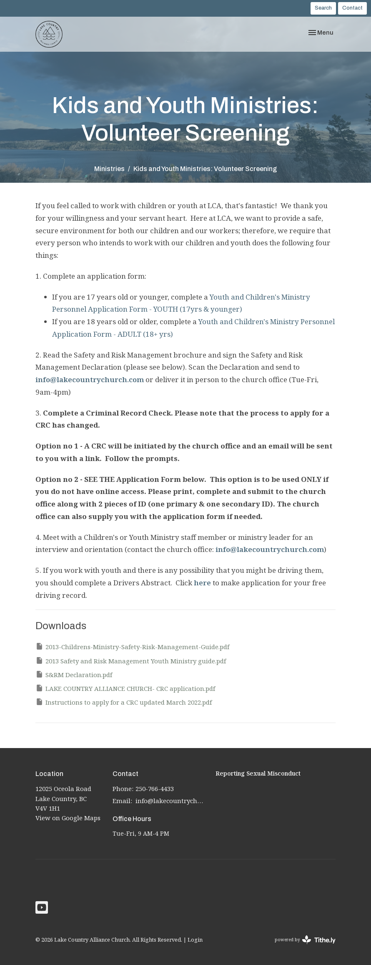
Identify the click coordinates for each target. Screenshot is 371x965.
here (202, 582)
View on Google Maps (67, 818)
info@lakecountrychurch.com (89, 379)
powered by (305, 940)
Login (195, 939)
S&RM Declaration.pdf (73, 674)
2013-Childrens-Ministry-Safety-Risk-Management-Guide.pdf (132, 646)
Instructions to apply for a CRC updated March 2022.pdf (123, 702)
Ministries (109, 168)
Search (323, 8)
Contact (352, 8)
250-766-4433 (154, 788)
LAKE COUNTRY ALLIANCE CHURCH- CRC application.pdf (125, 688)
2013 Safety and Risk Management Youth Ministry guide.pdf (130, 660)
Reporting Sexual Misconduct (258, 773)
